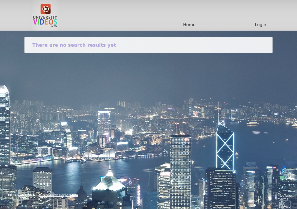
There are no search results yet (74, 45)
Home (189, 24)
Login (260, 24)
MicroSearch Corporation (58, 195)
